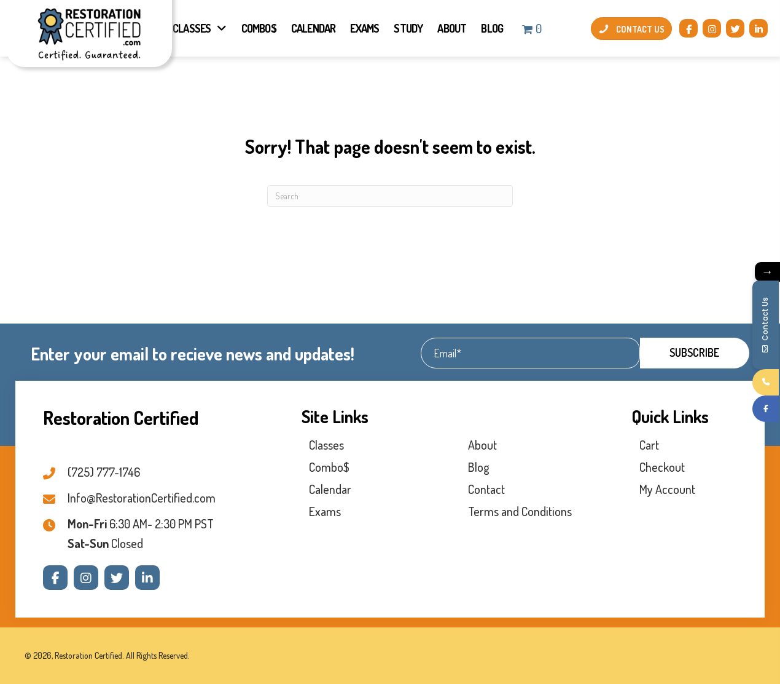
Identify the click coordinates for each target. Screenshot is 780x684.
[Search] (390, 196)
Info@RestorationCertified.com (142, 498)
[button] (688, 28)
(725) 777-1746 (104, 472)
